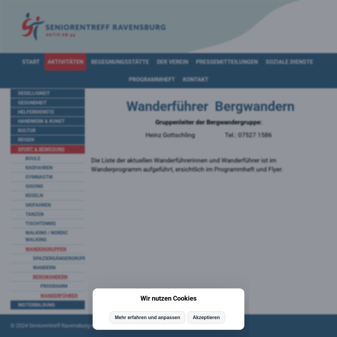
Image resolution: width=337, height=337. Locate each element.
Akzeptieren (206, 317)
